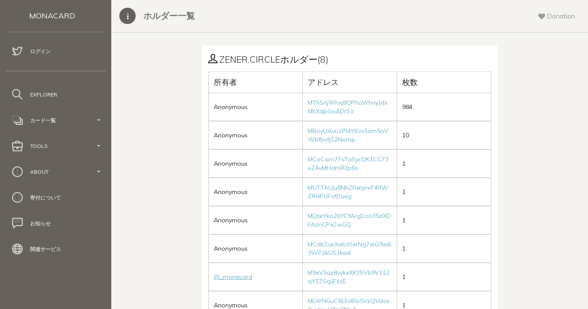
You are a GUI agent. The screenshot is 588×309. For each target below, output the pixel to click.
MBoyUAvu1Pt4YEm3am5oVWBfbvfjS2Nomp (348, 135)
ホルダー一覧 (169, 15)
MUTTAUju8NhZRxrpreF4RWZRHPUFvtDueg (348, 192)
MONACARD (52, 16)
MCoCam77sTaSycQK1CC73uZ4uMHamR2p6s (348, 163)
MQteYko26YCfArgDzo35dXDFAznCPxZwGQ (349, 220)
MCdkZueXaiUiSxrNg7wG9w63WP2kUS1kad (349, 248)
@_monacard (233, 277)
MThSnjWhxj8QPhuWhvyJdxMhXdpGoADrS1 (347, 107)
